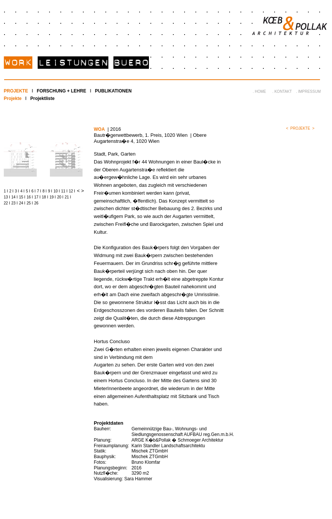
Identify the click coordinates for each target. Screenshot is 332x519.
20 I (60, 197)
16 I (30, 197)
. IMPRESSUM (308, 91)
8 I (44, 191)
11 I (64, 191)
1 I (6, 191)
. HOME (259, 91)
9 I (50, 191)
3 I (17, 191)
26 (36, 203)
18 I (45, 197)
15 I (22, 197)
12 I (72, 191)
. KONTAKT (282, 91)
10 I (57, 191)
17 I (37, 197)
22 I (7, 203)
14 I (14, 197)
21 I (68, 197)
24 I (22, 203)
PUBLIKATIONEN (113, 91)
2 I (11, 191)
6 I (34, 191)
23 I (14, 203)
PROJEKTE (16, 91)
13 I (7, 197)
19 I (53, 197)
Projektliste (42, 98)
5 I (28, 191)
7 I (39, 191)
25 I (30, 203)
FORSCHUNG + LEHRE (61, 91)
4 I (22, 191)
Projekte (12, 98)
